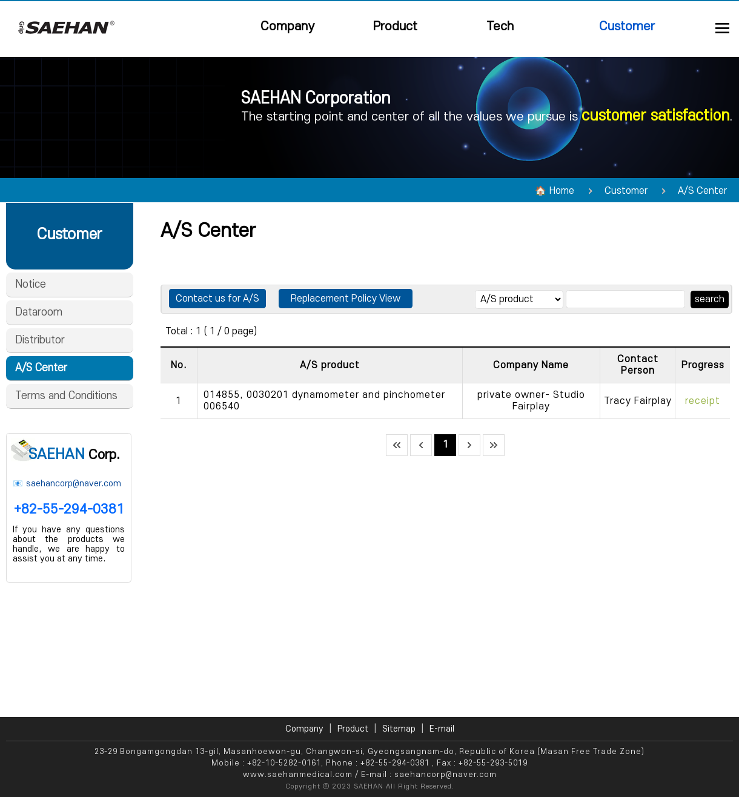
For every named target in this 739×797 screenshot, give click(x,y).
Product (395, 26)
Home (561, 190)
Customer (627, 26)
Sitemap (399, 728)
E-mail (441, 728)
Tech (500, 26)
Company (287, 26)
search (709, 299)
